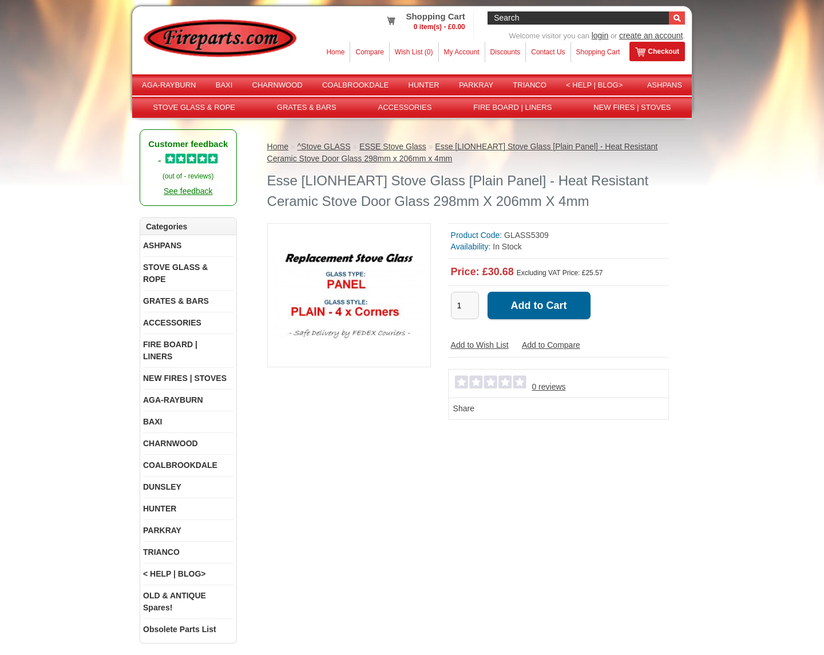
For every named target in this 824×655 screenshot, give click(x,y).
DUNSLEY (162, 486)
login (600, 35)
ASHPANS (664, 85)
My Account (462, 52)
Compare (369, 52)
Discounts (505, 52)
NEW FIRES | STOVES (632, 107)
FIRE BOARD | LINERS (512, 107)
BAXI (224, 85)
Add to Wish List (480, 345)
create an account (651, 35)
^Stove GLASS (324, 146)
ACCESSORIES (405, 107)
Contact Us (548, 52)
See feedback (188, 191)
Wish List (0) (414, 52)
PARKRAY (476, 85)
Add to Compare (551, 345)
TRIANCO (529, 85)
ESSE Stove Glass (392, 146)
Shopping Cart (598, 52)
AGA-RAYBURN (169, 85)
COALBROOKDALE (355, 85)
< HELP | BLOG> (594, 85)
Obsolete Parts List (179, 629)
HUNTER (424, 85)
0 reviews (548, 386)
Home (335, 52)
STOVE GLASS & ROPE (194, 107)
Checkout (657, 52)
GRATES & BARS (306, 107)
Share (463, 408)
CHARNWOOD (277, 85)
